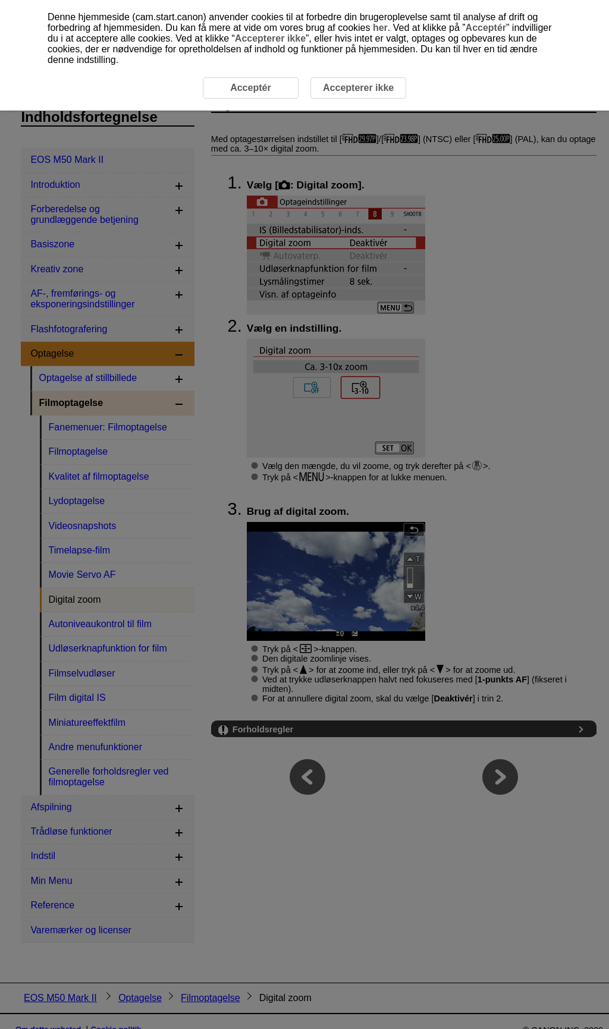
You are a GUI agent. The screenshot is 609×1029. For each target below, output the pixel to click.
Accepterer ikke (270, 38)
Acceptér (486, 28)
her (380, 28)
